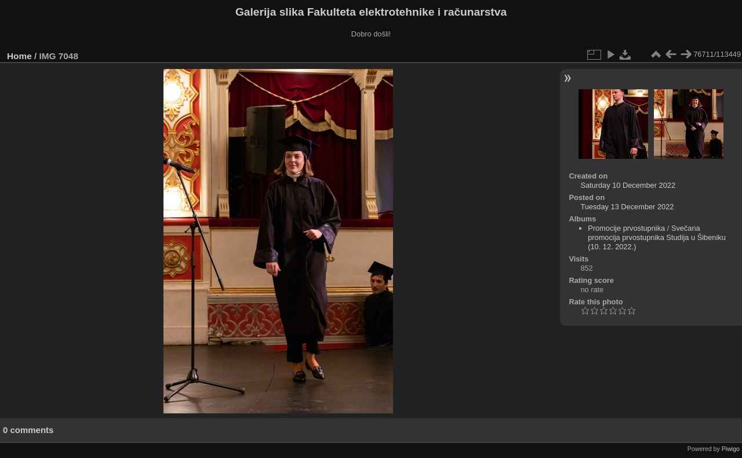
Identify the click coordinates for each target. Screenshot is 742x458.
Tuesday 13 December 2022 (627, 206)
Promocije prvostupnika (626, 228)
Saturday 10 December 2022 (627, 185)
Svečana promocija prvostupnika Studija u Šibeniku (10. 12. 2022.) (657, 237)
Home (19, 56)
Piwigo (731, 448)
